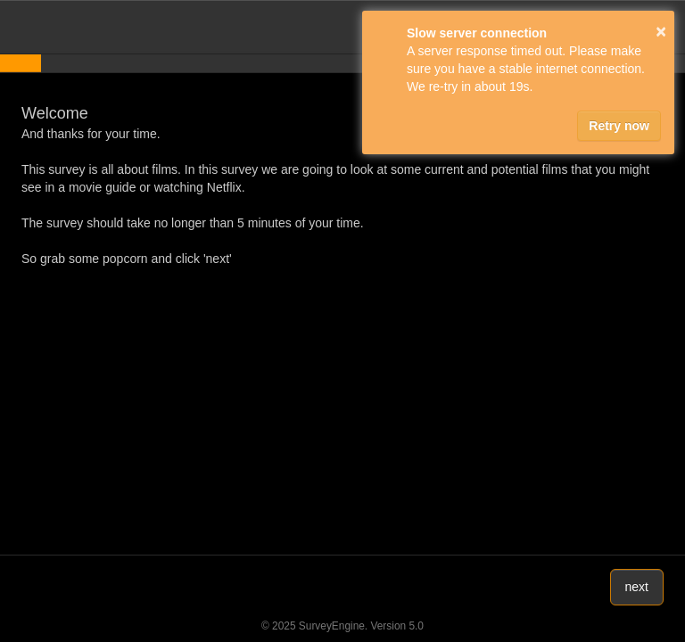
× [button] (661, 31)
